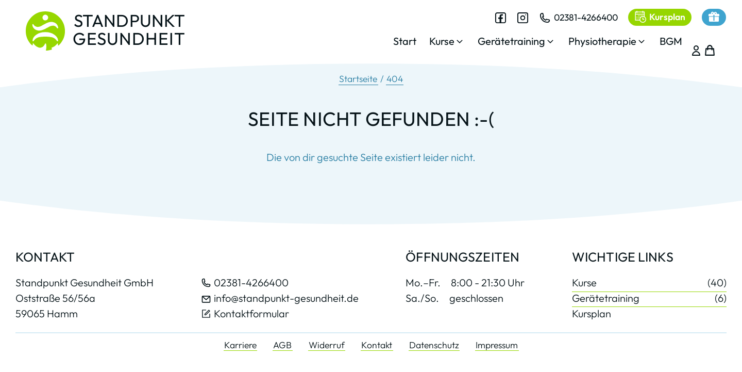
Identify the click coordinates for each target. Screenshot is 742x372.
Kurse (649, 283)
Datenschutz (434, 345)
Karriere (240, 345)
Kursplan (591, 313)
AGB (282, 345)
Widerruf (327, 345)
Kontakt (376, 345)
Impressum (497, 345)
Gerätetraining (649, 298)
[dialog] (528, 35)
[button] (438, 44)
